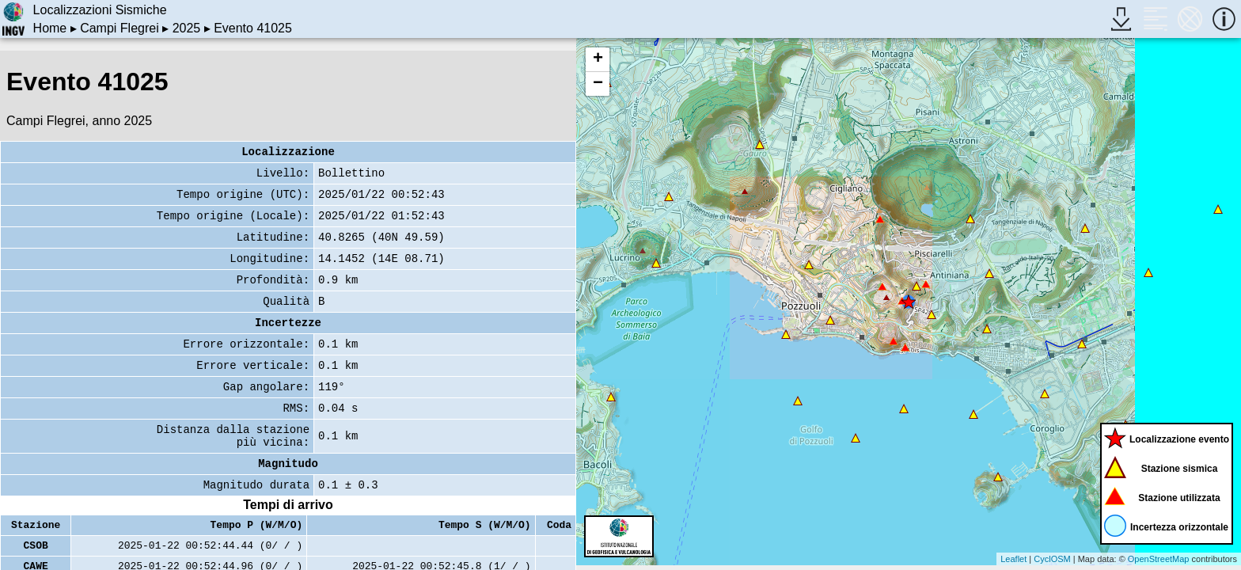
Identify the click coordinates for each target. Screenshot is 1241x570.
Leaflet (1013, 559)
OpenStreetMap (1159, 559)
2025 (187, 28)
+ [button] (598, 59)
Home (50, 28)
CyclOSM (1052, 559)
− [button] (598, 84)
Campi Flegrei (119, 28)
